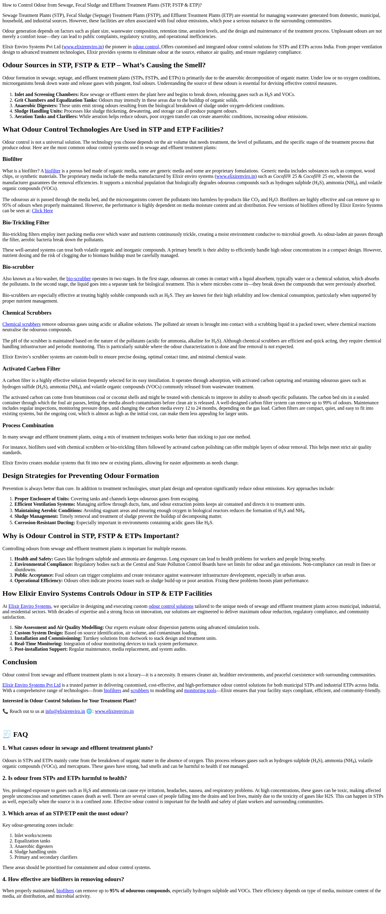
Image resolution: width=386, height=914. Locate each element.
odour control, (147, 46)
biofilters (112, 690)
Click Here (42, 210)
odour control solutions (171, 606)
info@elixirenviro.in (65, 711)
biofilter (53, 170)
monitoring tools (200, 690)
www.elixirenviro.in (82, 46)
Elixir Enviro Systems (29, 606)
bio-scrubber (78, 278)
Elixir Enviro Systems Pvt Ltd (31, 685)
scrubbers (140, 690)
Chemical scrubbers (21, 324)
